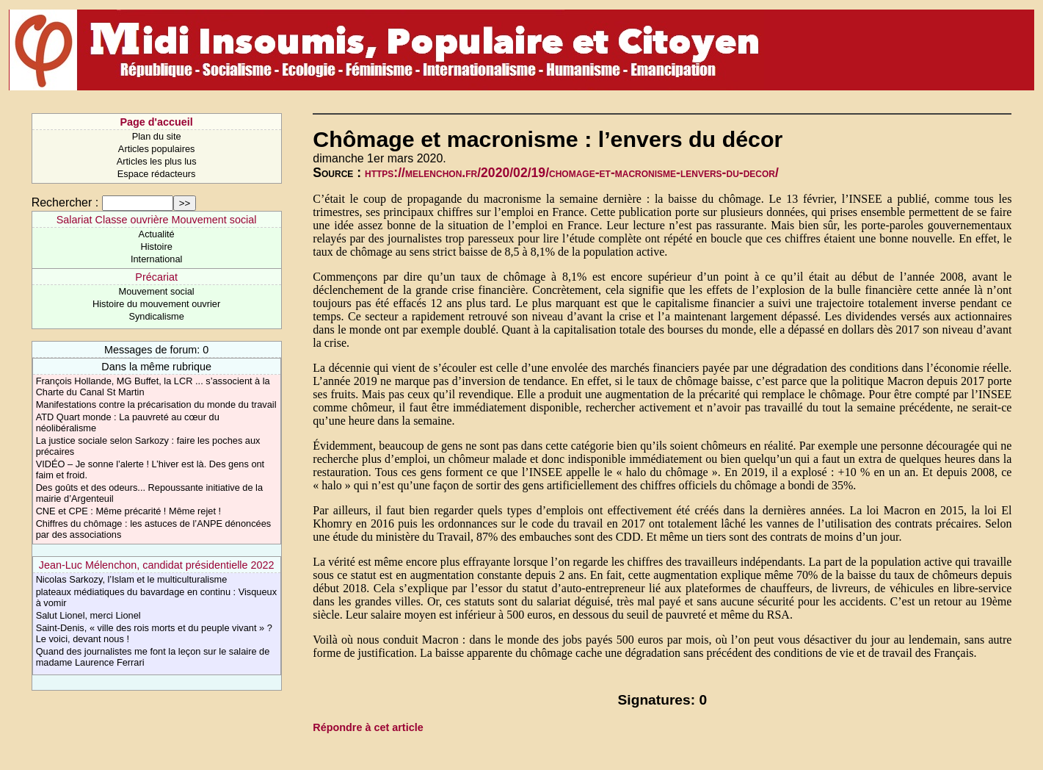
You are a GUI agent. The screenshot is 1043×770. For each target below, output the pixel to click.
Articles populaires (156, 148)
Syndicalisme (155, 316)
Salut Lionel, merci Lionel (88, 615)
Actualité (157, 234)
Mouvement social (157, 291)
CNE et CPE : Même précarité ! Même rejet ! (128, 511)
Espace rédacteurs (156, 173)
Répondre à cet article (368, 727)
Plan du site (156, 136)
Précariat (156, 277)
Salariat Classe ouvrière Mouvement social (157, 220)
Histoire (156, 246)
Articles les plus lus (157, 161)
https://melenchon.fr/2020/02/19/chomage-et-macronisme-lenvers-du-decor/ (572, 172)
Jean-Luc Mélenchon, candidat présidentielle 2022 (157, 565)
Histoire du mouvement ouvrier (156, 303)
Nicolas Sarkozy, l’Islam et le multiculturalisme (132, 579)
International (156, 259)
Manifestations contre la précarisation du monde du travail (156, 404)
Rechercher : (65, 202)
